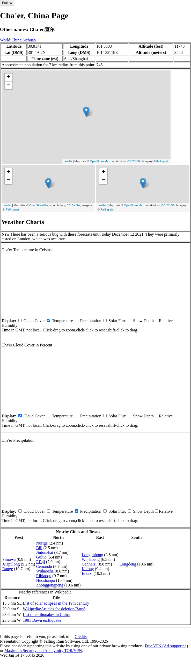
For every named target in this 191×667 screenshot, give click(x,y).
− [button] (8, 85)
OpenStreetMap (100, 161)
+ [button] (8, 77)
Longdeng (127, 564)
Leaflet (68, 161)
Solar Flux (117, 320)
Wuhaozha (45, 571)
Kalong (88, 569)
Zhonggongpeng (49, 585)
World (5, 40)
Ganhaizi (89, 564)
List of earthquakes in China (46, 614)
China (16, 40)
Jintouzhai (44, 552)
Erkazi (87, 573)
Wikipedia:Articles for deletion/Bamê (54, 609)
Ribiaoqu (44, 576)
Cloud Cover (34, 320)
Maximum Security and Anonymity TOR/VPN (43, 650)
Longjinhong (92, 555)
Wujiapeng (91, 559)
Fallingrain (163, 161)
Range (7, 569)
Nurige (42, 543)
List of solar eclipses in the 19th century (56, 603)
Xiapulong (11, 564)
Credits (80, 636)
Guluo (41, 557)
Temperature (62, 320)
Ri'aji (40, 562)
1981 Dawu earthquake (42, 620)
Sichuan (29, 40)
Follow (7, 3)
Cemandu (44, 566)
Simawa (9, 559)
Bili (39, 548)
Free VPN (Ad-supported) (166, 646)
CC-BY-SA (134, 161)
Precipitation (90, 320)
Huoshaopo (45, 580)
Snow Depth (143, 320)
